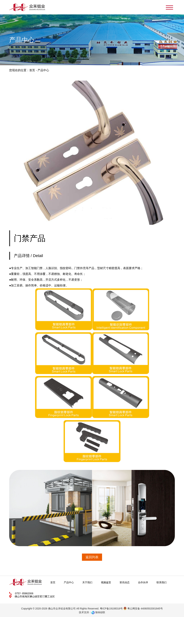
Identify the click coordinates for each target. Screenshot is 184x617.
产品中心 (69, 582)
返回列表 (92, 557)
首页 (32, 70)
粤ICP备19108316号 (111, 608)
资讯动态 (124, 582)
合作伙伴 (143, 582)
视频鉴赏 (106, 582)
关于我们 (87, 582)
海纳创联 (100, 612)
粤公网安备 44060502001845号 (143, 608)
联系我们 (162, 582)
